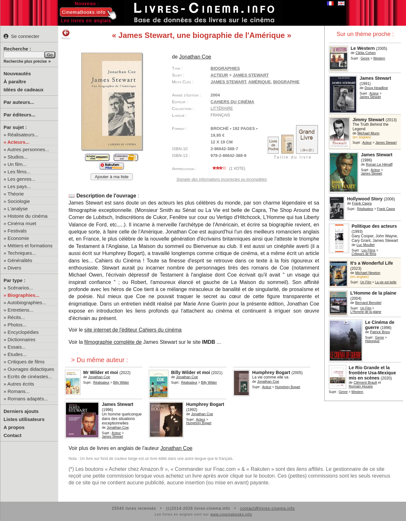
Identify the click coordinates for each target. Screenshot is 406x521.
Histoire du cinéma (28, 216)
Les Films (368, 250)
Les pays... (19, 186)
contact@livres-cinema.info (267, 508)
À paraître (15, 81)
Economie (18, 238)
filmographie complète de (113, 342)
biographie (286, 81)
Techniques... (21, 253)
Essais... (17, 347)
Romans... (19, 391)
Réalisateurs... (23, 134)
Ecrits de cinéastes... (30, 376)
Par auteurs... (19, 102)
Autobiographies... (26, 302)
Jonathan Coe (176, 448)
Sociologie (19, 201)
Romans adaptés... (28, 398)
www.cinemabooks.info (231, 514)
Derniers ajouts (21, 411)
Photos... (17, 324)
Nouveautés (17, 73)
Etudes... (17, 354)
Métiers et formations (30, 245)
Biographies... (24, 295)
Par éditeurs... (19, 114)
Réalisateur (365, 209)
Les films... (19, 171)
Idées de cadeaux (23, 89)
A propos (14, 427)
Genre (365, 58)
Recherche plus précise (25, 61)
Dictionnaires (22, 339)
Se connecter (21, 36)
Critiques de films (26, 361)
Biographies (225, 68)
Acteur (374, 93)
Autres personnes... (28, 149)
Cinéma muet (22, 223)
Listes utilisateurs (24, 419)
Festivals (17, 230)
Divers (15, 267)
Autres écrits (20, 384)
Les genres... (22, 179)
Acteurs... (18, 142)
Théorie (15, 194)
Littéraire (222, 108)
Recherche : (17, 48)
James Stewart (228, 81)
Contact (13, 435)
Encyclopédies (23, 332)
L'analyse (18, 208)
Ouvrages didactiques (31, 369)
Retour (65, 34)
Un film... (17, 164)
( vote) (228, 168)
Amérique (259, 81)
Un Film (365, 282)
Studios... (18, 157)
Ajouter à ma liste (112, 176)
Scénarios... (20, 287)
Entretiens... (20, 310)
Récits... (16, 317)
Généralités (20, 260)
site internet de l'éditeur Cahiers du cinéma (133, 330)
